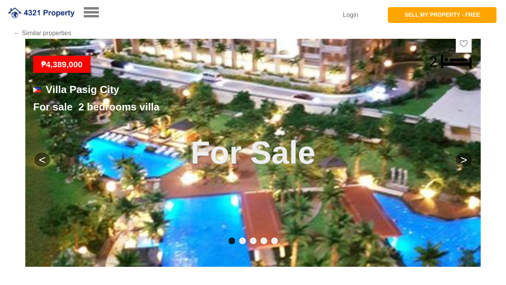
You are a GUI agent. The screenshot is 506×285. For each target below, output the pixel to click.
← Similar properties (42, 33)
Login (350, 14)
